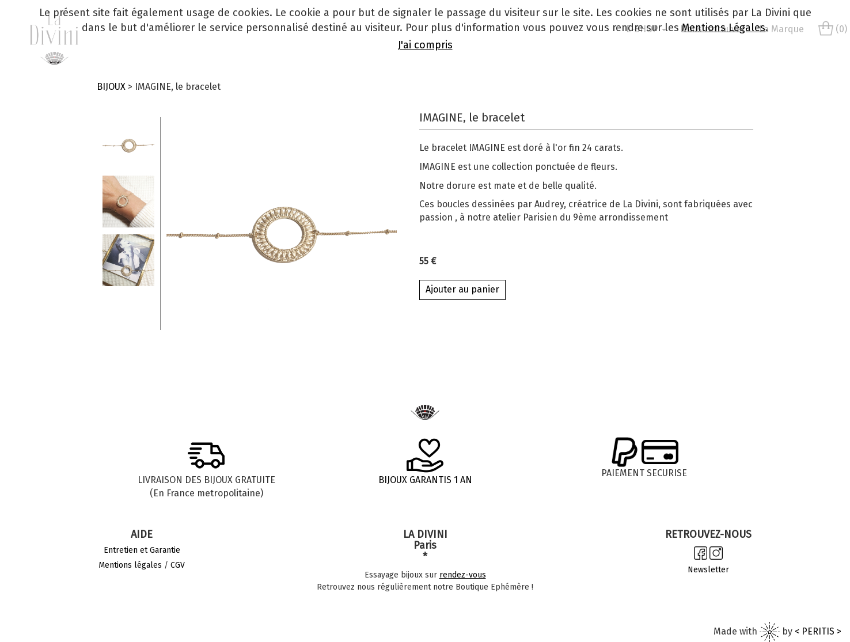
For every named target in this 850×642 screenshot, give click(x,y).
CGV (177, 565)
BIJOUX (111, 86)
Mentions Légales (723, 27)
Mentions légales (130, 565)
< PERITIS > (818, 631)
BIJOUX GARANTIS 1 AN (425, 479)
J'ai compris (425, 45)
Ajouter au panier (462, 289)
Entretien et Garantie (142, 550)
